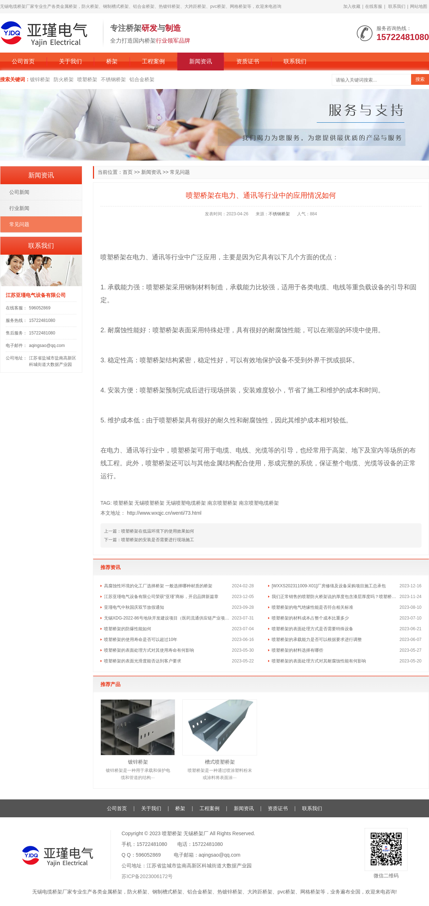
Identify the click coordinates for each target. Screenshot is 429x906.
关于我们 (70, 61)
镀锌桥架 (40, 79)
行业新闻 (19, 208)
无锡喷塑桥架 (149, 503)
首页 (128, 172)
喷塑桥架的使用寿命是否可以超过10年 (140, 639)
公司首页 (23, 61)
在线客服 (373, 6)
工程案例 (153, 61)
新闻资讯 (200, 61)
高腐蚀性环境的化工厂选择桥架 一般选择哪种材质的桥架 (158, 585)
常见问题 (180, 172)
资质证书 (247, 61)
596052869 (39, 307)
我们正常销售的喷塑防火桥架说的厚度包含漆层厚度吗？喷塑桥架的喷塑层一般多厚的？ (336, 596)
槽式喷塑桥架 (220, 762)
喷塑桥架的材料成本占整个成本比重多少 (310, 618)
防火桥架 (64, 79)
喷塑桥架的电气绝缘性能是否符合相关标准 (312, 607)
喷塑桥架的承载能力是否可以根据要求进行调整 (317, 639)
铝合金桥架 (141, 79)
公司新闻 (19, 192)
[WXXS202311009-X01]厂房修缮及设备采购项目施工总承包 (329, 585)
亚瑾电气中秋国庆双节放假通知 (134, 607)
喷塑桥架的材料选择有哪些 (297, 650)
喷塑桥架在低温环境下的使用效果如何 (157, 531)
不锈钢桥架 (113, 79)
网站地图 (418, 6)
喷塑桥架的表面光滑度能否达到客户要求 (142, 660)
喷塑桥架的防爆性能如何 (127, 628)
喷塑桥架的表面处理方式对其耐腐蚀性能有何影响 (319, 660)
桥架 (112, 61)
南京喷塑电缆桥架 (259, 503)
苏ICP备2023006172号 (147, 876)
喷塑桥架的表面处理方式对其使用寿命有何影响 (149, 650)
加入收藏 (351, 6)
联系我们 (396, 6)
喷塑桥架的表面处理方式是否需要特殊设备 (312, 628)
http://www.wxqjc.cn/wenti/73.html (164, 513)
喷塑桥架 (87, 79)
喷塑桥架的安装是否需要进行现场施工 (157, 539)
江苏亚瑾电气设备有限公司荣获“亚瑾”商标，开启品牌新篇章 (161, 596)
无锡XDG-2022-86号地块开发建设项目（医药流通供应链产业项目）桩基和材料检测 (168, 618)
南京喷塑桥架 (222, 503)
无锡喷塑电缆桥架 (186, 503)
